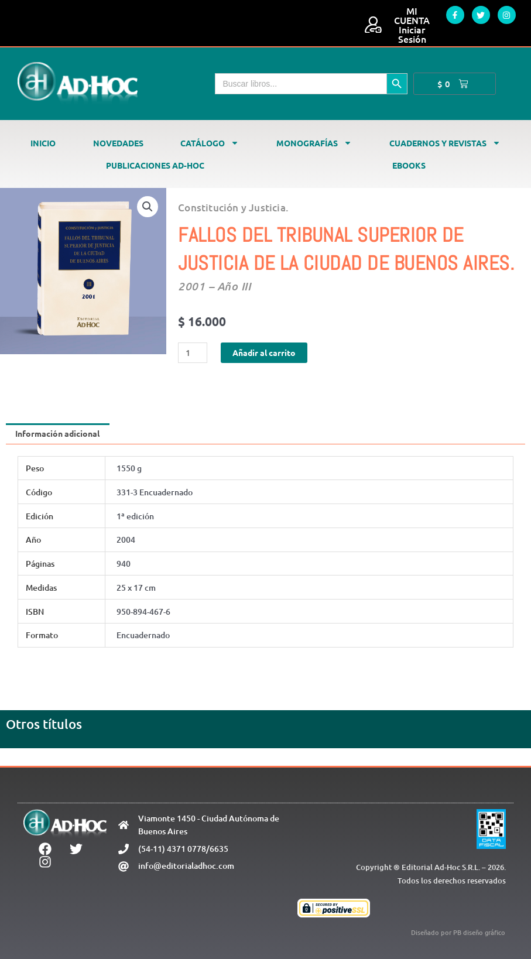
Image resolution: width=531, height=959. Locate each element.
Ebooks (409, 165)
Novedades (118, 143)
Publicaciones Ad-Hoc (155, 165)
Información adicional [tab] (57, 433)
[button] (147, 206)
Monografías (314, 143)
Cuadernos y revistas (445, 143)
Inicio (43, 143)
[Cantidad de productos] (192, 352)
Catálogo (209, 143)
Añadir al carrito (264, 352)
